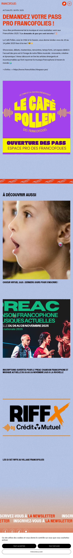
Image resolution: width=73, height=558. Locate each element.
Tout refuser (54, 546)
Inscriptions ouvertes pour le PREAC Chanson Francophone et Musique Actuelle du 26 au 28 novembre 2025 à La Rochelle (35, 371)
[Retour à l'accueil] (8, 3)
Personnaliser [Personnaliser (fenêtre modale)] (36, 552)
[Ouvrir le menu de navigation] (69, 3)
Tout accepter (19, 546)
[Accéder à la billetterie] (64, 3)
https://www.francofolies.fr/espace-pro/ (30, 69)
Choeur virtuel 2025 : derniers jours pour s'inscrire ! (30, 282)
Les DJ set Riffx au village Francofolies (23, 459)
